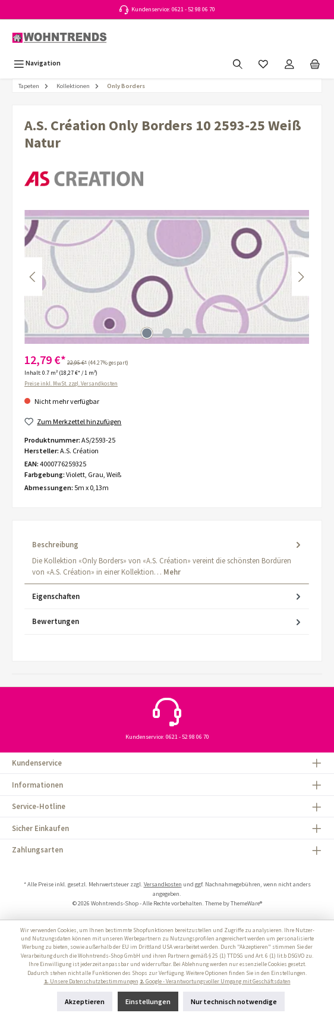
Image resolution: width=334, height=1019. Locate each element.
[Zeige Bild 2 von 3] (167, 333)
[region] (167, 277)
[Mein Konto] (289, 63)
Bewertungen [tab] (167, 621)
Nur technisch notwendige (234, 1001)
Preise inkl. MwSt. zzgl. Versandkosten (71, 383)
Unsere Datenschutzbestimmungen (91, 981)
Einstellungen (148, 1001)
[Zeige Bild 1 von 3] (147, 333)
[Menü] (37, 63)
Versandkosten (163, 884)
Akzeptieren (85, 1001)
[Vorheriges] (33, 277)
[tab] (166, 558)
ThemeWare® (246, 903)
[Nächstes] (301, 277)
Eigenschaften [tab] (167, 596)
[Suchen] (238, 63)
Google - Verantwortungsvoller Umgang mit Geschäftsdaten (215, 981)
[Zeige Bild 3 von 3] (187, 333)
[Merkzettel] (263, 63)
